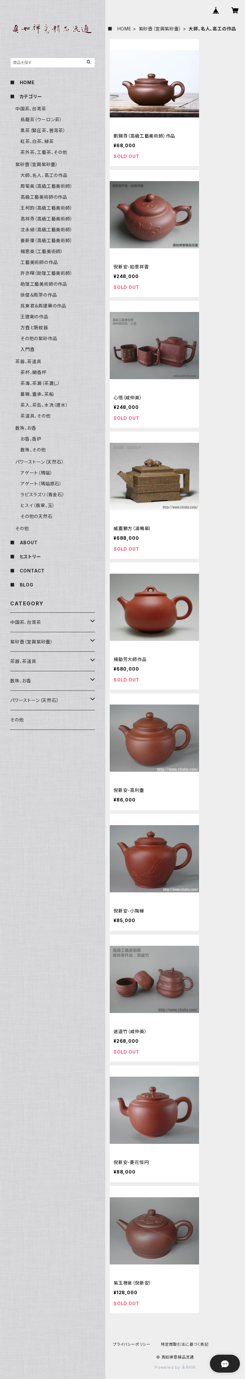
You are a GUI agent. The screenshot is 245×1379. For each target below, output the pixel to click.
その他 (22, 528)
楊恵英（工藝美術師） (41, 251)
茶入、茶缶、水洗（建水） (44, 405)
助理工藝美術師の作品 (43, 284)
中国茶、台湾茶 (30, 108)
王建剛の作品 (34, 316)
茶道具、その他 (35, 415)
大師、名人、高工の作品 (44, 175)
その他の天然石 (36, 516)
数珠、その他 (33, 449)
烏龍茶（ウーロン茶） (41, 119)
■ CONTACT (27, 570)
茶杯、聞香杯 (33, 372)
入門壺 (27, 349)
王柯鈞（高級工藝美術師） (46, 208)
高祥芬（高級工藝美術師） (46, 218)
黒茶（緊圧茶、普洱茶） (43, 130)
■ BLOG (21, 584)
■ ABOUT (24, 542)
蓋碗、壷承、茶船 (37, 394)
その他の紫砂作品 (38, 338)
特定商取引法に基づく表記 (185, 1344)
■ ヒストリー (25, 556)
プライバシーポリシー (132, 1344)
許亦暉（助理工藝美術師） (46, 273)
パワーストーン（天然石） (39, 462)
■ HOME (119, 28)
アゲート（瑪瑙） (36, 472)
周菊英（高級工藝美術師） (46, 186)
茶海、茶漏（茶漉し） (40, 383)
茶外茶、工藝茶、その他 (43, 152)
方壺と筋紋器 (34, 327)
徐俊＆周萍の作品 (38, 295)
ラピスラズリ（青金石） (42, 494)
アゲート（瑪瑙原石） (41, 483)
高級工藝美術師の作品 (43, 197)
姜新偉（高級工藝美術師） (46, 240)
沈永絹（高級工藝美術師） (46, 229)
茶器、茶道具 (28, 361)
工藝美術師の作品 (39, 262)
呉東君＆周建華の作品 (43, 305)
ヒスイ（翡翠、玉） (37, 505)
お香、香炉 (30, 439)
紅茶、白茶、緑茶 (37, 141)
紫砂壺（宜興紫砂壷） (160, 28)
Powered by (175, 1367)
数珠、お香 (25, 428)
